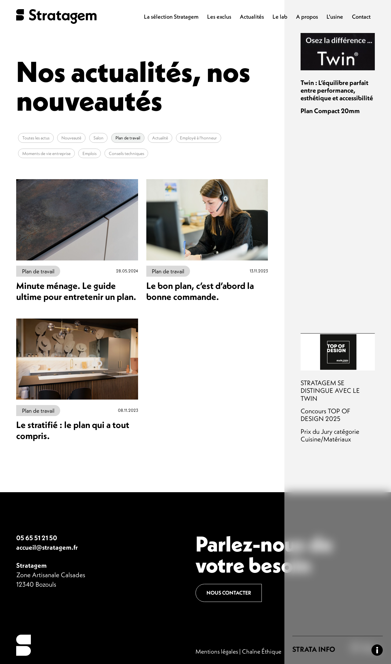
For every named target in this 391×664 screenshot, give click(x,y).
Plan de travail (127, 138)
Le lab (279, 16)
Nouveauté (71, 138)
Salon (98, 138)
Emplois (89, 153)
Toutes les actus (35, 138)
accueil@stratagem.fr (47, 547)
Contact (361, 16)
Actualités (252, 16)
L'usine (335, 16)
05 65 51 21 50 (36, 538)
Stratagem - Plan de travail (56, 16)
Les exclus (219, 16)
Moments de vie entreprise (46, 153)
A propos (307, 16)
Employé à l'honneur (198, 138)
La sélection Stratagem (171, 16)
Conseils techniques (126, 153)
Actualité (160, 138)
